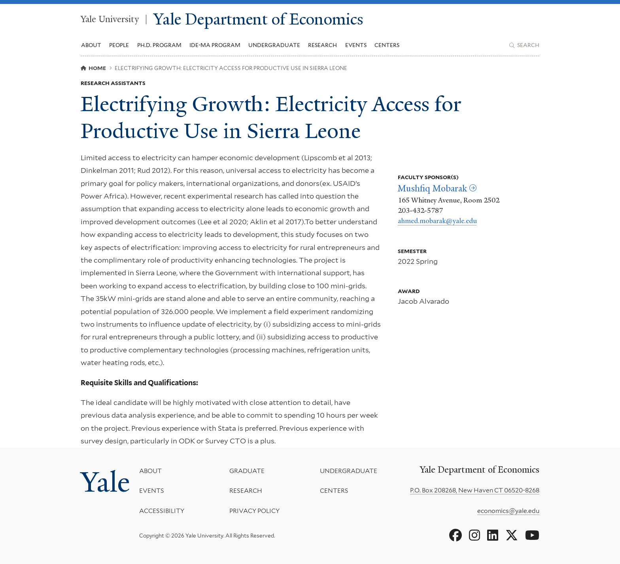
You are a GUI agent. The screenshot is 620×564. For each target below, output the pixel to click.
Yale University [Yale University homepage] (110, 19)
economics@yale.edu (508, 511)
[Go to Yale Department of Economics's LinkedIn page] (492, 535)
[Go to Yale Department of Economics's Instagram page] (474, 535)
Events (356, 45)
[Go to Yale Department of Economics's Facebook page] (455, 535)
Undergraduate (348, 471)
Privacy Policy (254, 511)
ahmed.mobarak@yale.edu (437, 220)
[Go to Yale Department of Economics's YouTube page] (532, 535)
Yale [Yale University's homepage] (105, 482)
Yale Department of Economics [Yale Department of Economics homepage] (258, 19)
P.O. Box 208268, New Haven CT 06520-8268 (474, 490)
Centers (386, 45)
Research (245, 491)
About (150, 471)
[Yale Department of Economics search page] (524, 45)
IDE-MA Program (214, 45)
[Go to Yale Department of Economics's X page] (511, 535)
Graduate (247, 471)
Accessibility (161, 511)
